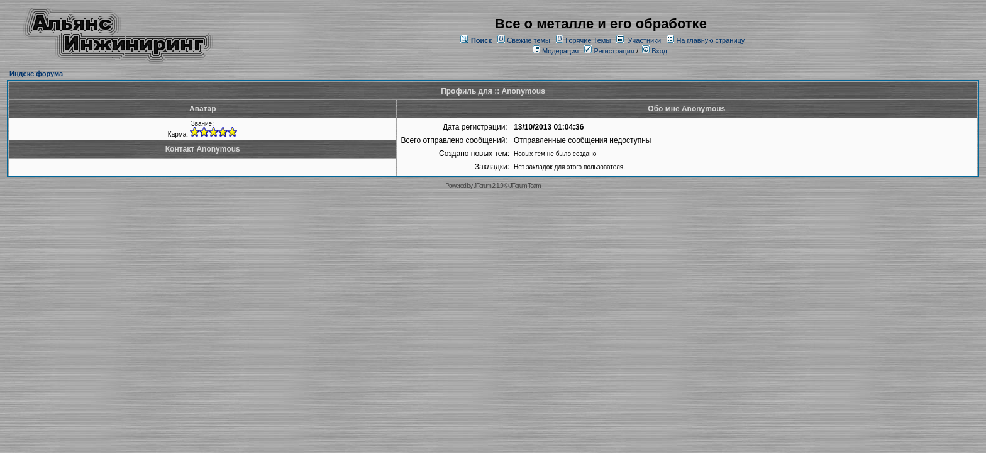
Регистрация (609, 51)
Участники (645, 40)
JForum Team (525, 185)
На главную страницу (710, 40)
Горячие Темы (588, 40)
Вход (654, 51)
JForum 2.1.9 (488, 185)
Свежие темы (528, 40)
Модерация (560, 51)
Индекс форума (36, 73)
